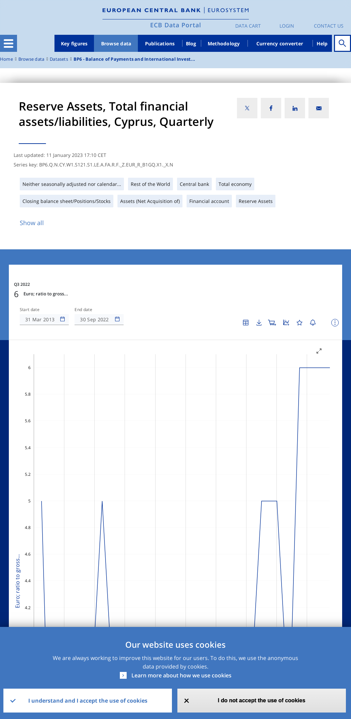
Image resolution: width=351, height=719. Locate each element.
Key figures (74, 43)
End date (83, 309)
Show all (32, 223)
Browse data (116, 43)
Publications (160, 43)
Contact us (329, 26)
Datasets (59, 59)
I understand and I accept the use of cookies (87, 700)
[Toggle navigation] (8, 43)
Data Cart (248, 26)
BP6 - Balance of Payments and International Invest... (134, 59)
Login (287, 26)
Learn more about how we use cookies (181, 675)
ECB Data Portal (175, 25)
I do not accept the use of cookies (261, 700)
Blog (191, 43)
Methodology (224, 43)
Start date (29, 309)
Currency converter (279, 43)
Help (322, 43)
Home (6, 59)
